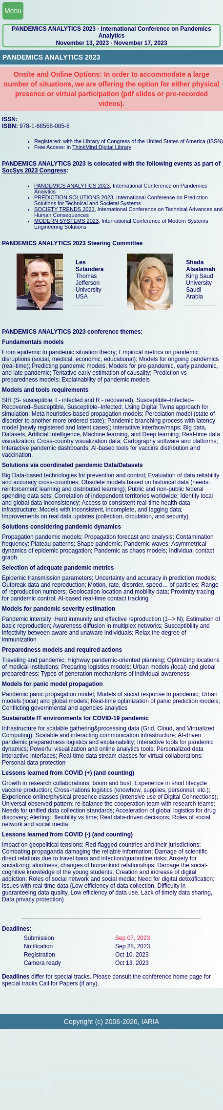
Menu (12, 11)
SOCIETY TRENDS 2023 (64, 209)
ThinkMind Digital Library (101, 147)
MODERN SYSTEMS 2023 (66, 221)
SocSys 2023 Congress (34, 170)
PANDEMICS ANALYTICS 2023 (72, 186)
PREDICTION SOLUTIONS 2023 (73, 197)
